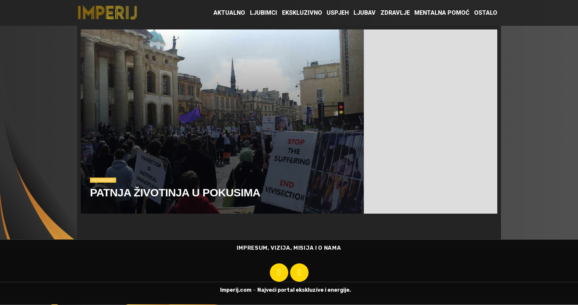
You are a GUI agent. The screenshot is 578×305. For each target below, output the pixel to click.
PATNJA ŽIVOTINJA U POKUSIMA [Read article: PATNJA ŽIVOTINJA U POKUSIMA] (175, 196)
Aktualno (229, 12)
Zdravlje (395, 12)
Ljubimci (263, 12)
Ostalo (485, 12)
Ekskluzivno (302, 12)
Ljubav (365, 12)
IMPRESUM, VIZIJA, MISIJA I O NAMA (289, 248)
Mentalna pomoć (441, 12)
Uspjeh (338, 12)
